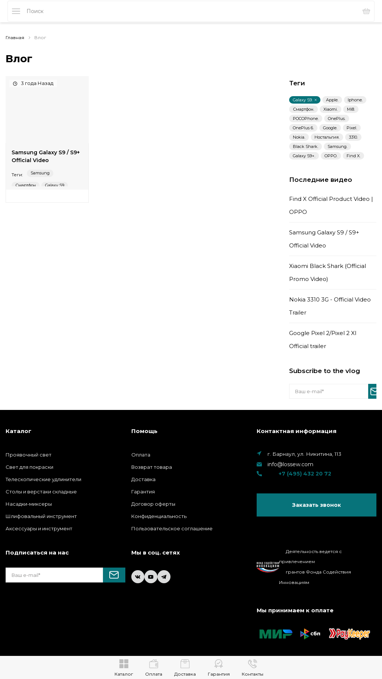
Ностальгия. (326, 137)
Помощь (144, 431)
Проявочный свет (28, 455)
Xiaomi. (330, 109)
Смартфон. (303, 109)
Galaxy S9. (305, 99)
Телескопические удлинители (43, 479)
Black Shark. (305, 146)
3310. (353, 137)
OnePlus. (336, 118)
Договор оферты (153, 504)
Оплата (140, 455)
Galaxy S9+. (304, 155)
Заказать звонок (316, 505)
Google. (330, 127)
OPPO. (331, 155)
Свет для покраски (29, 467)
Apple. (332, 99)
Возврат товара (151, 467)
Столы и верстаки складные (41, 492)
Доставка (143, 479)
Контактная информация (296, 431)
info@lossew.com (290, 464)
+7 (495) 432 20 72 (293, 473)
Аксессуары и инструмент (39, 528)
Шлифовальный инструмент (41, 516)
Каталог (18, 431)
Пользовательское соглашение (172, 528)
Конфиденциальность (159, 516)
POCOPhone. (306, 118)
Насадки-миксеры (29, 504)
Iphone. (355, 99)
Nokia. (299, 137)
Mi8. (351, 109)
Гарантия (143, 492)
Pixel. (352, 127)
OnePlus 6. (303, 127)
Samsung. (337, 146)
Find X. (353, 155)
